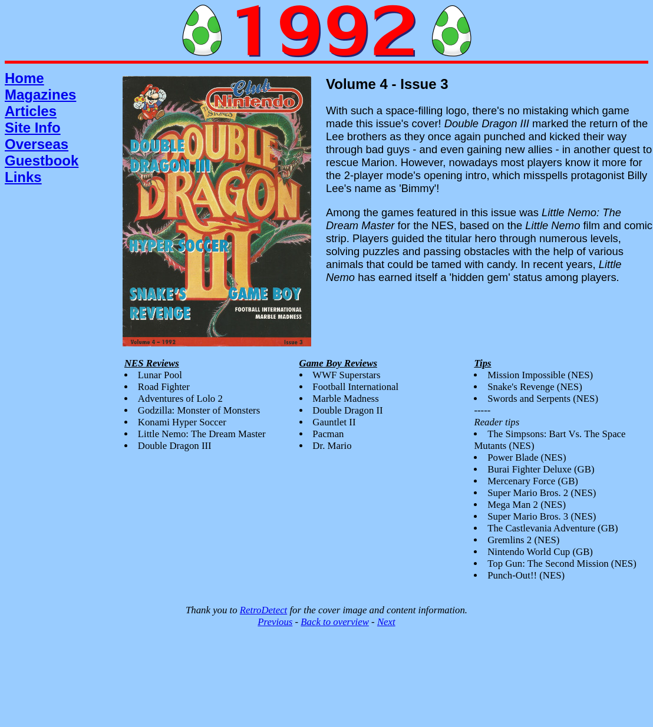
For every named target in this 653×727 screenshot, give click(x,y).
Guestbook (41, 160)
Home (24, 78)
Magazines (40, 95)
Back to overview (335, 621)
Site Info (33, 128)
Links (23, 177)
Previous (275, 621)
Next (386, 621)
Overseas (36, 144)
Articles (31, 111)
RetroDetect (263, 610)
